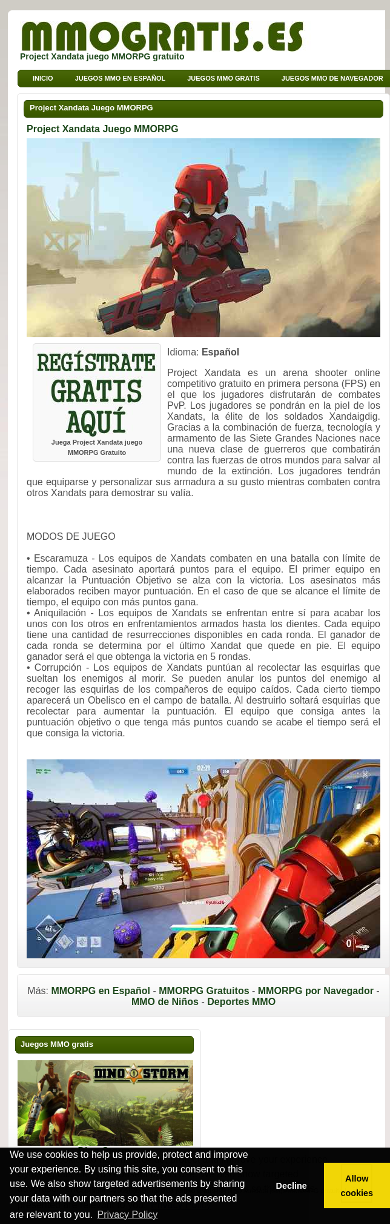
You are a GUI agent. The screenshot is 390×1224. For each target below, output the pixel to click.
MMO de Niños (165, 1002)
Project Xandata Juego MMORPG (91, 107)
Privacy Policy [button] (128, 1214)
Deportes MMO (241, 1002)
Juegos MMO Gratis (223, 78)
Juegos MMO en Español (120, 78)
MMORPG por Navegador (316, 991)
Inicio (43, 78)
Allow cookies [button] (357, 1186)
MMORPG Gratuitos (204, 991)
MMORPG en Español (100, 991)
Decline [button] (291, 1186)
